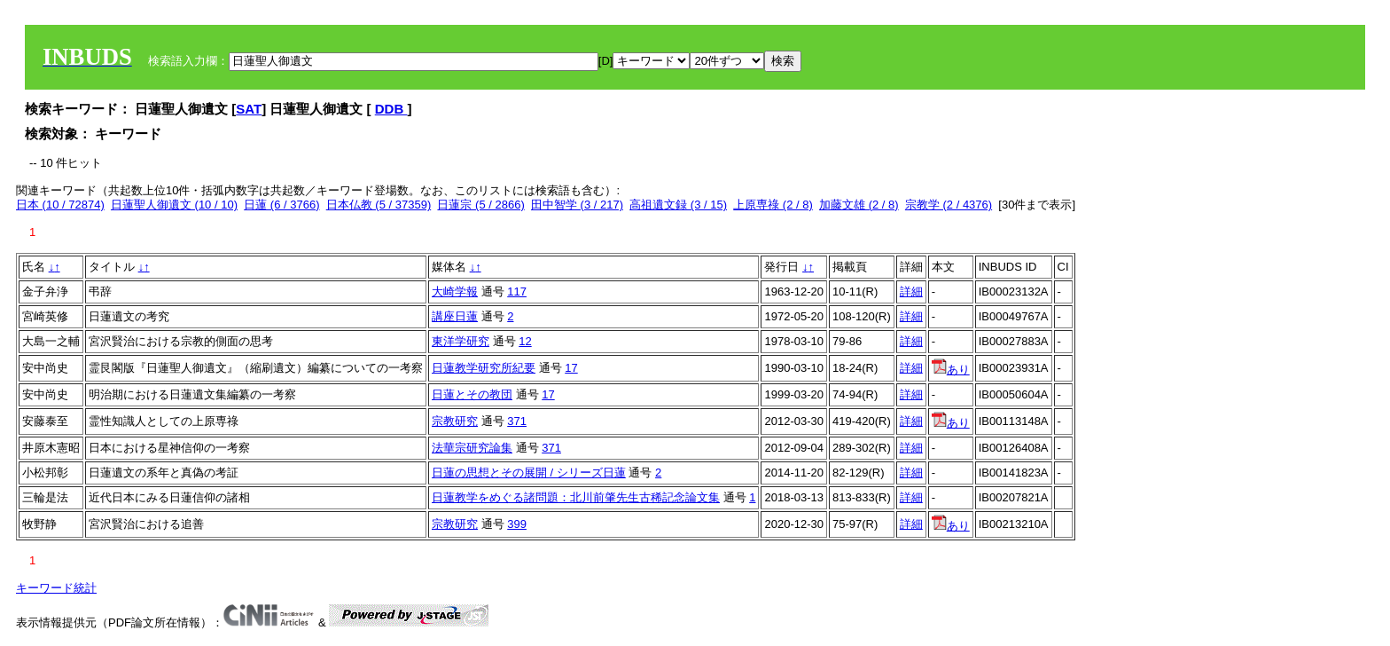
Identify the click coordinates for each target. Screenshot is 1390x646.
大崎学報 (455, 291)
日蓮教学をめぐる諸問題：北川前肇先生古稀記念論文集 (576, 497)
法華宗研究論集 (472, 447)
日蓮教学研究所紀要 (483, 367)
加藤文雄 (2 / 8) (859, 204)
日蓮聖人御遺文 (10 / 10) (174, 204)
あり (951, 369)
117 (517, 291)
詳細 (911, 291)
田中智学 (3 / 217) (577, 204)
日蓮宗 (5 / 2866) (480, 204)
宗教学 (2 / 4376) (948, 204)
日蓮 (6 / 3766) (281, 204)
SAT (249, 108)
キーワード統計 (56, 588)
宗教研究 (455, 421)
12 (525, 341)
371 (517, 421)
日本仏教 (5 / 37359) (379, 204)
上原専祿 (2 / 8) (773, 204)
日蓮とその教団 (472, 394)
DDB (391, 108)
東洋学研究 (460, 341)
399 (517, 524)
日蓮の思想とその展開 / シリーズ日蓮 (529, 472)
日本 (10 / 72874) (60, 204)
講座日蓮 (455, 316)
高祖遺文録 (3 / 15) (678, 204)
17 (571, 367)
